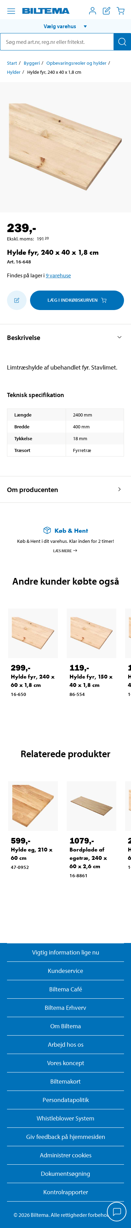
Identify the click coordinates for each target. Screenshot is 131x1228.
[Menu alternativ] (11, 11)
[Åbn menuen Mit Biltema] (93, 10)
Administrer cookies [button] (66, 1155)
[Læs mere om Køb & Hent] (65, 530)
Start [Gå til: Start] (12, 63)
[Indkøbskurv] (121, 10)
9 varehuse (58, 275)
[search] (65, 41)
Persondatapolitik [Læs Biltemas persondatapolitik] (66, 1100)
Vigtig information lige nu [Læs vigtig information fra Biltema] (65, 952)
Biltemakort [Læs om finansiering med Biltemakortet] (65, 1081)
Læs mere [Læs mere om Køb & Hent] (65, 550)
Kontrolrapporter (65, 1192)
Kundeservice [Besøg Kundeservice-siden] (65, 971)
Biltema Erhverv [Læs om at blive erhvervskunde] (65, 1008)
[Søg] (122, 41)
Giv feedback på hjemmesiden (65, 1137)
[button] (65, 26)
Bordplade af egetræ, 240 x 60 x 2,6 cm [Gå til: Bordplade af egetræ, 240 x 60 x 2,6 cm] (88, 858)
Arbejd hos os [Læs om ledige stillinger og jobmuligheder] (65, 1044)
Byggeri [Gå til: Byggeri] (32, 63)
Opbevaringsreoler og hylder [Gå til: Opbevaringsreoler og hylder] (76, 63)
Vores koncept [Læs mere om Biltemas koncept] (65, 1063)
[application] (117, 1212)
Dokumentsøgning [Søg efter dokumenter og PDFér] (65, 1174)
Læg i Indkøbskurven (77, 300)
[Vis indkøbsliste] (107, 10)
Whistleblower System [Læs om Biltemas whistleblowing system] (65, 1118)
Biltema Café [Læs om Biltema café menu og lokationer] (65, 989)
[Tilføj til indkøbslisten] (17, 300)
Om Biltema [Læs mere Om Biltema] (65, 1026)
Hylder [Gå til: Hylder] (14, 72)
